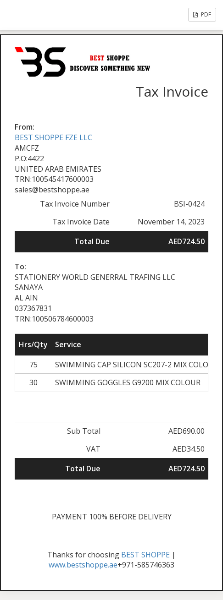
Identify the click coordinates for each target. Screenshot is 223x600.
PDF (202, 14)
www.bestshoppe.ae (83, 565)
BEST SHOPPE (145, 555)
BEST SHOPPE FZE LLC (53, 137)
